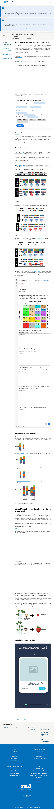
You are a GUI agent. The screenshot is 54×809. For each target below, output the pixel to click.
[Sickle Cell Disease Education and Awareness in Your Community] (33, 578)
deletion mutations (39, 238)
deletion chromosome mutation (22, 453)
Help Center (15, 752)
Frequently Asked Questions (14, 766)
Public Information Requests (39, 758)
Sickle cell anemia (19, 528)
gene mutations (37, 132)
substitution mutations (21, 165)
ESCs (15, 768)
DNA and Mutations (45, 741)
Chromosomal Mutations (8, 50)
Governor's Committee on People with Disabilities (39, 776)
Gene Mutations (6, 48)
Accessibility (15, 756)
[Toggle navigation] (50, 2)
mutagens (29, 61)
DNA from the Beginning (43, 738)
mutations (20, 57)
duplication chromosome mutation (23, 467)
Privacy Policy (14, 758)
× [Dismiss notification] (51, 8)
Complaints (39, 756)
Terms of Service (14, 761)
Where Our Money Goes (39, 771)
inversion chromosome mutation (23, 481)
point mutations (18, 159)
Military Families (39, 768)
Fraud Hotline (39, 754)
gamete (35, 140)
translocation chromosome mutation (23, 502)
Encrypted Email (39, 752)
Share (25, 719)
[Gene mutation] (33, 80)
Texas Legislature (14, 773)
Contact (15, 754)
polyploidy (18, 604)
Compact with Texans (39, 749)
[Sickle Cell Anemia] (33, 545)
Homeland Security (15, 775)
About (14, 749)
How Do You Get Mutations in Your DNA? (8, 45)
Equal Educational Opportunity (39, 773)
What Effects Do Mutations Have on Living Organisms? (7, 54)
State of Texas (15, 771)
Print (18, 719)
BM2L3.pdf (32, 729)
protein (23, 152)
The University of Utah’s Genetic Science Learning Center (45, 731)
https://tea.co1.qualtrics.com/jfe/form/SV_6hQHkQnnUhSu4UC (18, 28)
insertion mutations (45, 204)
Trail (39, 766)
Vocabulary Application (8, 58)
